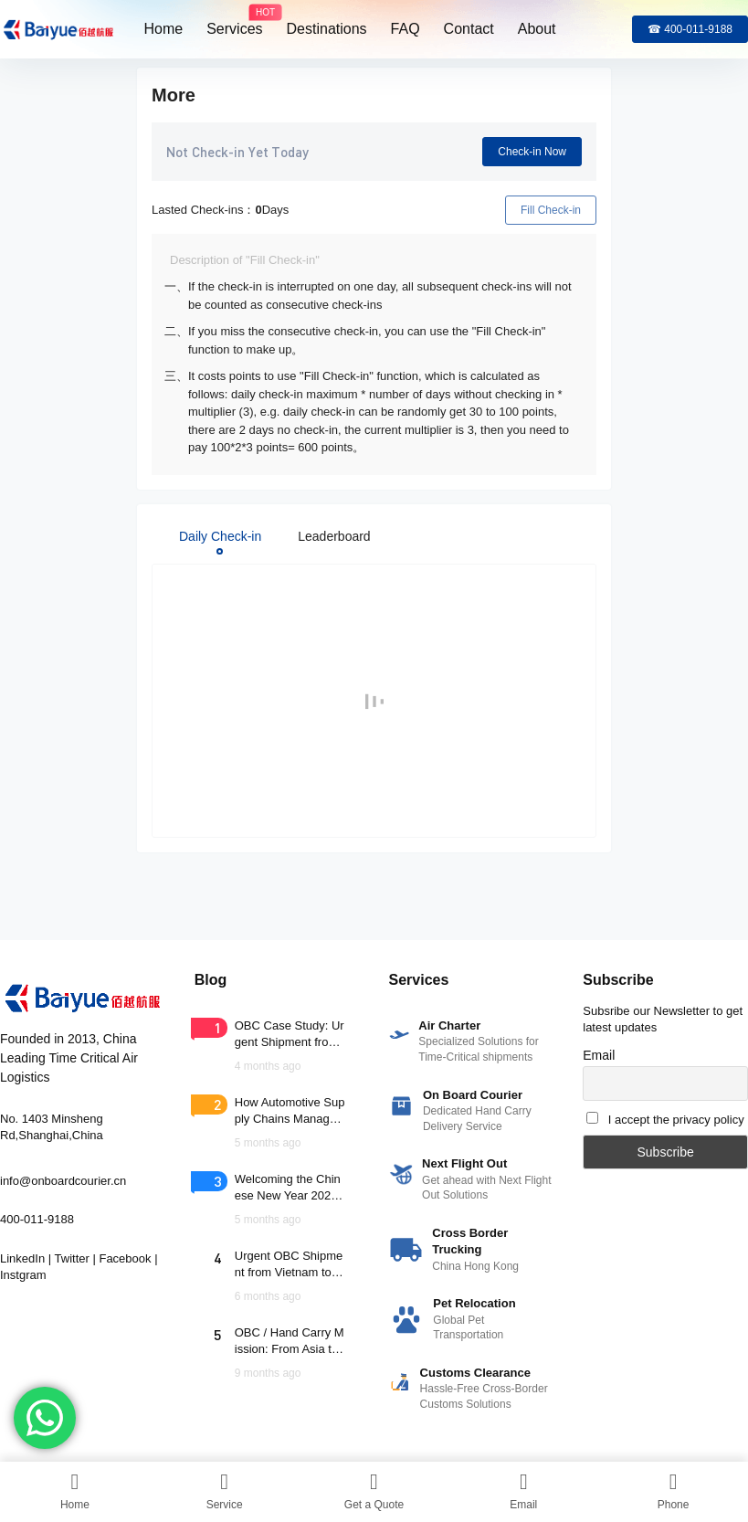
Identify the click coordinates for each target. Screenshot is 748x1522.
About (537, 29)
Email (599, 1055)
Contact (469, 29)
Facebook (125, 1258)
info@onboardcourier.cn (63, 1181)
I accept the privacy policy (676, 1119)
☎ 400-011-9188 (690, 29)
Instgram (23, 1275)
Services (234, 21)
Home (164, 29)
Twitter (72, 1258)
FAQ (405, 29)
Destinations (327, 29)
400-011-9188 (37, 1219)
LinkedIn (22, 1258)
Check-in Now (532, 151)
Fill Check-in (551, 210)
